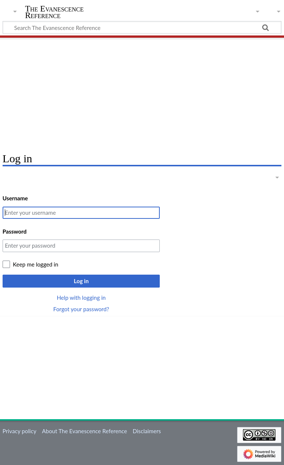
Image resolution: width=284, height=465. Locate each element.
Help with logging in (81, 297)
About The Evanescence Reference (84, 431)
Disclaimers (147, 431)
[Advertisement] (142, 92)
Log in (81, 281)
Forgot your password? (81, 309)
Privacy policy (19, 431)
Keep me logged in (35, 264)
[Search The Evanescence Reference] (142, 27)
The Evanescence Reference (54, 12)
